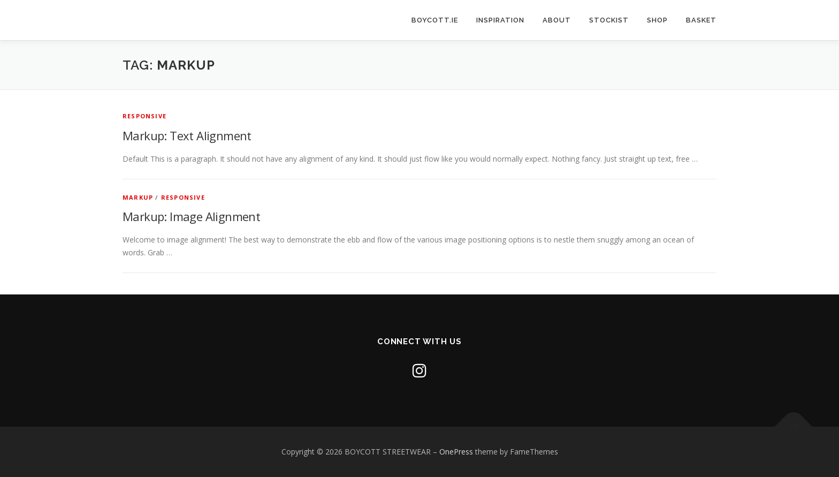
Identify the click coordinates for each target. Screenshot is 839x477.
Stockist (609, 20)
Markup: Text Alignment (187, 135)
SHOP (657, 20)
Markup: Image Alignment (191, 216)
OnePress (456, 451)
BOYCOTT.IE (434, 20)
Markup (138, 197)
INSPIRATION (500, 20)
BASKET (701, 20)
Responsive (144, 116)
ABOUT (557, 20)
